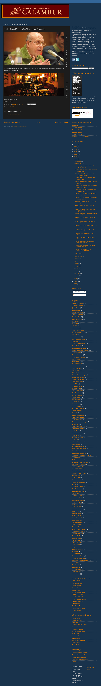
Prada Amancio (76, 504)
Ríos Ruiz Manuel (77, 393)
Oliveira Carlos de (77, 502)
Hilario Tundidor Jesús (78, 332)
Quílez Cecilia (76, 308)
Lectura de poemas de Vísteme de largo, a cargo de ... (84, 166)
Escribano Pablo (76, 527)
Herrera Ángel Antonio (78, 330)
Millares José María (77, 312)
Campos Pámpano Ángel (79, 375)
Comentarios (77, 295)
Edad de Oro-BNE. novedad (80, 462)
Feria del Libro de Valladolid (80, 659)
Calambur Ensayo (77, 132)
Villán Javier (75, 328)
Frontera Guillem (76, 536)
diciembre (78, 161)
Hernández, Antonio (77, 629)
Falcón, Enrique (76, 585)
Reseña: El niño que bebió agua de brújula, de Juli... (85, 210)
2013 (75, 154)
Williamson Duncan (77, 433)
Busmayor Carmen (77, 395)
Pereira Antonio (76, 388)
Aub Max (74, 484)
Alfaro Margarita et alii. (78, 408)
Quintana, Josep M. (77, 601)
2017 (75, 144)
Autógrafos (75, 451)
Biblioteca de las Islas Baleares (80, 136)
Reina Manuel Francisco (79, 357)
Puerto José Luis (76, 346)
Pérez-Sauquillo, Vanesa (79, 599)
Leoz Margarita (76, 540)
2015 (75, 149)
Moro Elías (75, 384)
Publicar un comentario (13, 114)
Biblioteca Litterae (77, 134)
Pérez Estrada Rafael (78, 556)
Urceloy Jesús (76, 574)
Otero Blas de (76, 444)
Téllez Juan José (76, 571)
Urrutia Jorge (75, 431)
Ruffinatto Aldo (76, 475)
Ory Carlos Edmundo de (79, 428)
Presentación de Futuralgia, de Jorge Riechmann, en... (85, 194)
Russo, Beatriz (76, 642)
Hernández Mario (77, 495)
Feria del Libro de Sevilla (79, 657)
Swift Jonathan (76, 567)
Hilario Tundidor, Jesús (78, 592)
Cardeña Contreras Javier (79, 453)
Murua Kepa (75, 370)
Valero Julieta (76, 511)
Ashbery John (76, 359)
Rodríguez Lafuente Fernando (80, 560)
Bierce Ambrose (76, 520)
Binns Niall (75, 323)
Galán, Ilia (75, 622)
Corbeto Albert (76, 424)
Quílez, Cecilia (76, 603)
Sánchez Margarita (77, 569)
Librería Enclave (76, 542)
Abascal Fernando (77, 515)
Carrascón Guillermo (78, 486)
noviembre (78, 163)
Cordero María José (77, 460)
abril (76, 268)
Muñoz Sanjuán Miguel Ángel (80, 350)
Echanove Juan (76, 524)
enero (77, 275)
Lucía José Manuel (77, 381)
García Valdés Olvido (78, 491)
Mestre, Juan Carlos (77, 594)
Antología (74, 372)
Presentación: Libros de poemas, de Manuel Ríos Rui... (85, 245)
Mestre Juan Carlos (77, 303)
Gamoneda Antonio (77, 355)
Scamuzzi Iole (76, 477)
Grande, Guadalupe (77, 588)
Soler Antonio (75, 565)
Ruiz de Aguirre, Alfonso (78, 608)
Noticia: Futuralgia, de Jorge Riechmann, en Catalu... (83, 249)
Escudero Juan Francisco (79, 529)
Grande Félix (75, 493)
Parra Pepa (75, 551)
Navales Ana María (77, 466)
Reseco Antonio (76, 506)
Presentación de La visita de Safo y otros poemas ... (85, 218)
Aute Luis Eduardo (77, 518)
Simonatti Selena (77, 480)
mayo (77, 266)
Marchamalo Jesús (77, 498)
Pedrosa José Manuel (78, 446)
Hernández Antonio (77, 305)
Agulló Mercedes (76, 406)
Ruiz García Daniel (77, 390)
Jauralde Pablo (76, 399)
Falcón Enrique (76, 361)
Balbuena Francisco (77, 437)
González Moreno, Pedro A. (80, 624)
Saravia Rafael (76, 317)
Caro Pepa (75, 439)
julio (76, 261)
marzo (77, 271)
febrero (77, 273)
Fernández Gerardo (77, 533)
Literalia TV (75, 661)
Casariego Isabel (76, 457)
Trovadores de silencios (78, 482)
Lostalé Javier (14, 107)
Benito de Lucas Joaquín (79, 366)
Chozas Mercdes (76, 397)
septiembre (78, 256)
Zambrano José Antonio (78, 339)
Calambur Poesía (77, 127)
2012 (75, 156)
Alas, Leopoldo (76, 618)
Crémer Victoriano (77, 410)
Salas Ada (75, 562)
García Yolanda (76, 538)
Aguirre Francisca (77, 363)
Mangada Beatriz (77, 547)
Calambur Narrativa (77, 130)
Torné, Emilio (75, 645)
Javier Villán (75, 633)
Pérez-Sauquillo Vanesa (78, 343)
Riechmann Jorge (77, 368)
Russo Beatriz (76, 404)
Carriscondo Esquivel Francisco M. (82, 455)
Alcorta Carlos (76, 435)
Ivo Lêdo (74, 334)
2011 (75, 159)
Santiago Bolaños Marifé (79, 348)
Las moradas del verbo (78, 379)
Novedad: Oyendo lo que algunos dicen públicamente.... (84, 174)
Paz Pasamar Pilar (77, 468)
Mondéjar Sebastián (77, 549)
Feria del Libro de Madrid (79, 655)
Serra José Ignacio (77, 419)
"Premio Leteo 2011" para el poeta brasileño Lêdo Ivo (84, 241)
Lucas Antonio (76, 544)
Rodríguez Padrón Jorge (79, 473)
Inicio (38, 122)
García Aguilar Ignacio (78, 415)
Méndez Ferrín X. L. (77, 442)
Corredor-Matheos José (78, 426)
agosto (77, 258)
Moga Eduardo (76, 337)
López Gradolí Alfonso (78, 417)
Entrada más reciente (12, 122)
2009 (75, 281)
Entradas (76, 291)
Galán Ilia (74, 413)
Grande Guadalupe (77, 314)
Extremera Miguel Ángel (78, 531)
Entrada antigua (61, 122)
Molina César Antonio (78, 500)
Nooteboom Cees (77, 386)
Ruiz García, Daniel (77, 606)
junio (76, 263)
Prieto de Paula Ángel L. (79, 471)
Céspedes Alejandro (77, 522)
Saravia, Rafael (76, 610)
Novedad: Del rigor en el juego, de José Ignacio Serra (84, 230)
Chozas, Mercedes (77, 620)
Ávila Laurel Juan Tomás (79, 448)
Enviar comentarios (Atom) (19, 126)
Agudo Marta (75, 321)
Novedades (75, 125)
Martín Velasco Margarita (79, 464)
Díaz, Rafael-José (77, 583)
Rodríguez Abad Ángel (78, 558)
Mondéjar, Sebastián (77, 597)
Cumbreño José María (78, 377)
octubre (77, 253)
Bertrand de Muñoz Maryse (79, 422)
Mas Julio (74, 325)
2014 (75, 151)
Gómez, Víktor (76, 590)
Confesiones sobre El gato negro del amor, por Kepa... (85, 190)
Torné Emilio (75, 341)
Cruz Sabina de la (77, 489)
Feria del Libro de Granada (79, 652)
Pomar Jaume (76, 553)
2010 (75, 279)
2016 (75, 146)
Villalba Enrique (76, 513)
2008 (75, 284)
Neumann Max (76, 401)
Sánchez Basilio (76, 352)
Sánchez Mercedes (77, 509)
